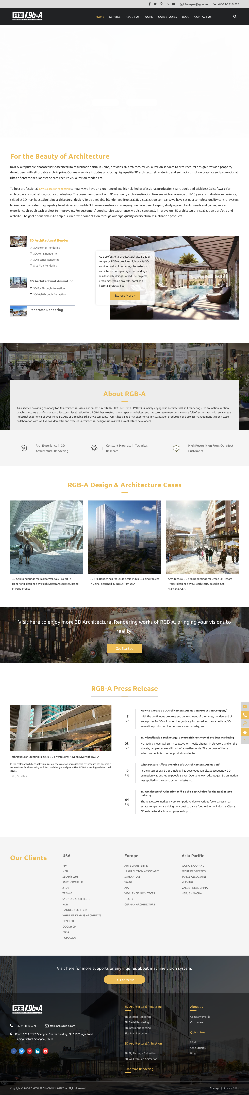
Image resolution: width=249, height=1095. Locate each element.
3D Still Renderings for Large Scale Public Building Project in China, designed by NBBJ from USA (124, 581)
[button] (120, 130)
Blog (185, 16)
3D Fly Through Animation (47, 288)
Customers (196, 1022)
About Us (132, 16)
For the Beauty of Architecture (59, 155)
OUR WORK (105, 99)
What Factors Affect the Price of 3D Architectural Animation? (180, 764)
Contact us (124, 979)
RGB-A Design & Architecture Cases (124, 484)
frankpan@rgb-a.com (197, 4)
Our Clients (28, 857)
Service (115, 16)
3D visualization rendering (54, 188)
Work (148, 16)
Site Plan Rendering (43, 265)
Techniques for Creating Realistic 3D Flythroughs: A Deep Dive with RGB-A (54, 756)
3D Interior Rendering (44, 259)
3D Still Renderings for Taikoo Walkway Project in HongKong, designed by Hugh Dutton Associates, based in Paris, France (45, 583)
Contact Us (202, 16)
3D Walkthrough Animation (47, 294)
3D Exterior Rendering (44, 247)
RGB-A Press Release (124, 688)
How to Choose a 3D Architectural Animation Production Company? (184, 710)
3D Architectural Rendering (51, 240)
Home (100, 16)
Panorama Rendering (46, 309)
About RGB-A (124, 393)
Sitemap (214, 1088)
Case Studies (167, 16)
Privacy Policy (231, 1088)
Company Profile (200, 1016)
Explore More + (125, 295)
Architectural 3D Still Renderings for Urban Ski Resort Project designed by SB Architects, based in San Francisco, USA (200, 583)
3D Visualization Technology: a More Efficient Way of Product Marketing (187, 737)
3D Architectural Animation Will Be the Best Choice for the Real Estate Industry (186, 793)
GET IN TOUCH (142, 99)
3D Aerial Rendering (43, 253)
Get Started (124, 648)
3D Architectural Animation (51, 281)
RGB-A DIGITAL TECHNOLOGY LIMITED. (44, 1088)
